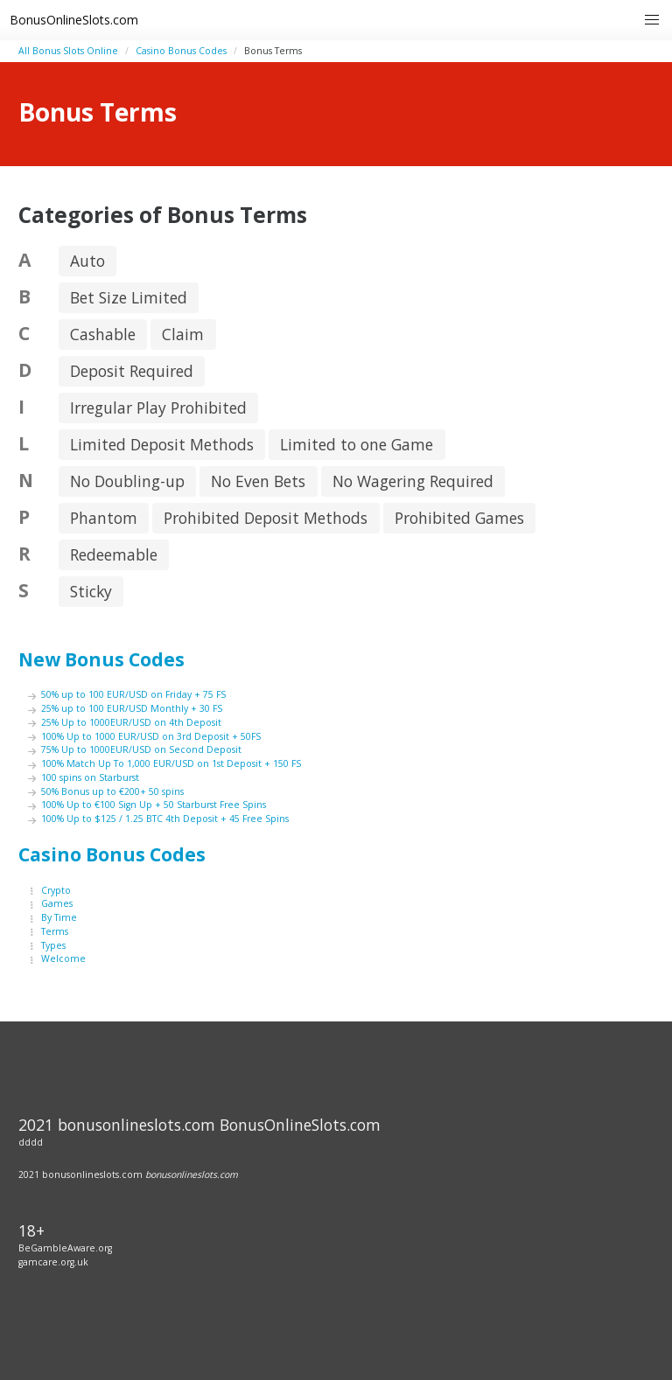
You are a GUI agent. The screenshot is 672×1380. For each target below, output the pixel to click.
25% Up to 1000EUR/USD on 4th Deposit (131, 722)
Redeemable (114, 554)
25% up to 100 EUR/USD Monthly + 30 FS (131, 708)
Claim (183, 334)
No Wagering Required (413, 480)
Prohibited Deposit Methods (266, 517)
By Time (59, 917)
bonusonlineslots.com (191, 1174)
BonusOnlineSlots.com (74, 19)
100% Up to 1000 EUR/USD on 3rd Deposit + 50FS (151, 736)
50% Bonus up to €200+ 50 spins (112, 791)
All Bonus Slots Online (68, 51)
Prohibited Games (459, 517)
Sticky (91, 591)
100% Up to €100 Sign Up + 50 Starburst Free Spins (153, 804)
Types (53, 945)
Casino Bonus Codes (181, 51)
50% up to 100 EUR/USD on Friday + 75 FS (133, 694)
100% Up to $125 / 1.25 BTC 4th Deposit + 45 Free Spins (165, 818)
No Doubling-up (127, 480)
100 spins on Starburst (90, 777)
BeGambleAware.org (65, 1248)
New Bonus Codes (101, 659)
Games (57, 903)
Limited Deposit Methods (162, 444)
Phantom (103, 517)
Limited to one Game (356, 444)
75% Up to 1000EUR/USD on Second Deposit (141, 749)
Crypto (56, 890)
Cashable (103, 334)
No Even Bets (258, 480)
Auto (87, 260)
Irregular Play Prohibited (158, 407)
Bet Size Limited (128, 297)
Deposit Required (131, 370)
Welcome (63, 958)
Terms (54, 931)
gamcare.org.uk (53, 1262)
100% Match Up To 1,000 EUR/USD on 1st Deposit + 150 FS (171, 763)
